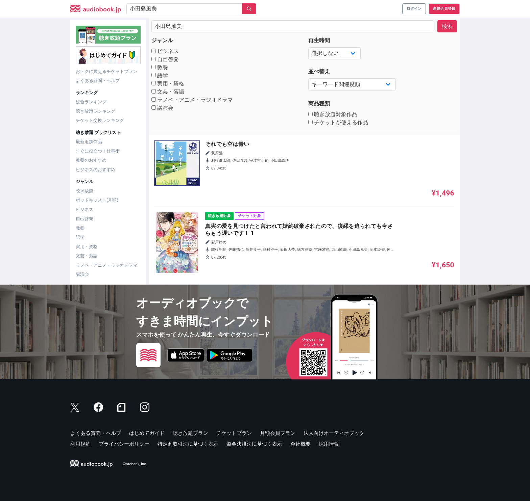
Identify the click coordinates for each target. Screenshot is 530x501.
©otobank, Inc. (135, 464)
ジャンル (162, 40)
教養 (80, 228)
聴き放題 (84, 190)
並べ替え (319, 71)
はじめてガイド (147, 433)
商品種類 (319, 103)
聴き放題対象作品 (332, 114)
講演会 (82, 274)
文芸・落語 (87, 255)
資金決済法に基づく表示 (254, 444)
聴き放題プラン (190, 433)
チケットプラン (234, 433)
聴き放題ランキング (95, 111)
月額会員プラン (277, 433)
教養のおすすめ (91, 160)
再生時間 (319, 40)
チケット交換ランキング (100, 120)
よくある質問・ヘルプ (98, 80)
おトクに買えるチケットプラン (106, 71)
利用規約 (80, 444)
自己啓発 (84, 218)
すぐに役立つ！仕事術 (98, 151)
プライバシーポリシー (124, 444)
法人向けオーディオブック (334, 433)
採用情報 (329, 444)
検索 (447, 26)
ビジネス (84, 209)
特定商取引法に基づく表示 (188, 444)
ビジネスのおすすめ (95, 169)
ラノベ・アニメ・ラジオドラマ (106, 265)
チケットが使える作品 (338, 122)
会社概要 (300, 444)
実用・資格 (87, 246)
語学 (80, 237)
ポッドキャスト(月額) (97, 200)
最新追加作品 (89, 141)
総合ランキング (91, 101)
